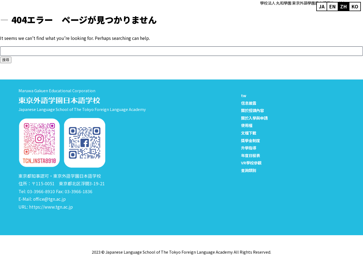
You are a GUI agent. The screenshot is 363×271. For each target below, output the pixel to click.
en (332, 4)
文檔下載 (248, 133)
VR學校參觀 (251, 162)
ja (322, 4)
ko (354, 4)
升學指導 (248, 148)
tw (243, 95)
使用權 (246, 125)
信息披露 (248, 103)
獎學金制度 (250, 140)
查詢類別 (248, 170)
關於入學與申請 (254, 118)
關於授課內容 (252, 110)
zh (343, 4)
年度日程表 (250, 155)
